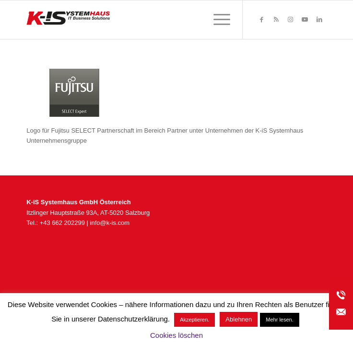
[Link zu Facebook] (262, 19)
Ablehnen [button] (238, 319)
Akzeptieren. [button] (194, 319)
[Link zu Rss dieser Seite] (276, 19)
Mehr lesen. (279, 319)
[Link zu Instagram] (290, 19)
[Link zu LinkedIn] (319, 19)
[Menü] (217, 19)
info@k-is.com (110, 222)
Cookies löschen (176, 335)
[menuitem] (217, 19)
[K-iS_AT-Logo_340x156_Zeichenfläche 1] (146, 19)
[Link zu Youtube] (305, 19)
